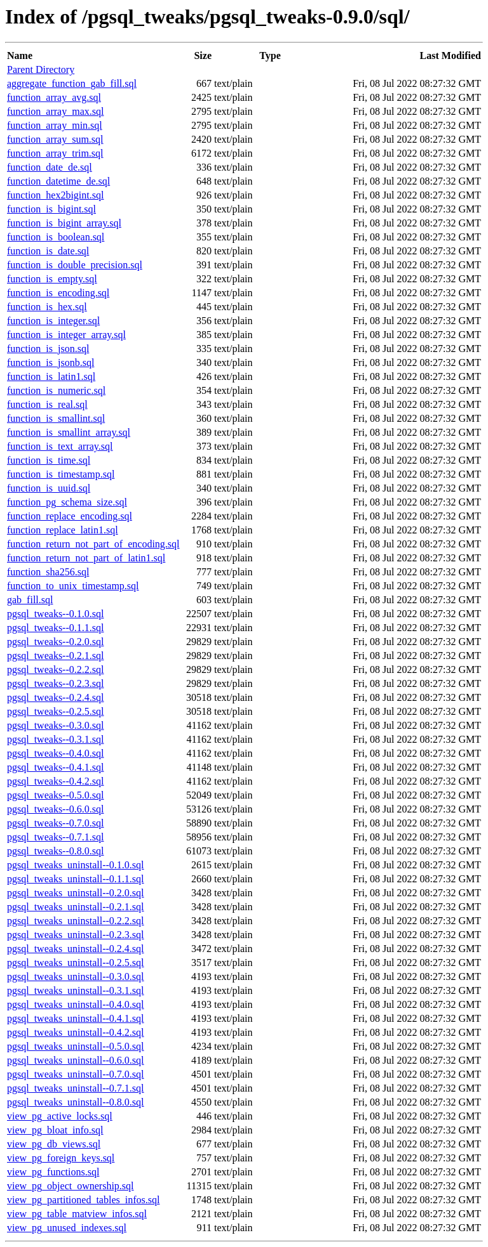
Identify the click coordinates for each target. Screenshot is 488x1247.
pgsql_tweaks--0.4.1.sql (55, 767)
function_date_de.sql (49, 167)
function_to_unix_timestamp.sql (73, 585)
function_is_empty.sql (52, 278)
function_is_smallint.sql (56, 418)
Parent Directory (40, 69)
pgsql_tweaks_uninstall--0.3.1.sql (75, 990)
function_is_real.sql (47, 404)
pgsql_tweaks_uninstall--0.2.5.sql (75, 962)
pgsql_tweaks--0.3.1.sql (55, 739)
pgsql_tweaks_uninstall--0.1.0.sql (75, 864)
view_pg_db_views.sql (53, 1144)
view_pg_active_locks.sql (59, 1116)
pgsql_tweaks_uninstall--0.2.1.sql (75, 906)
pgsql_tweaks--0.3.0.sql (55, 725)
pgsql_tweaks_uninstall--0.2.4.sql (75, 948)
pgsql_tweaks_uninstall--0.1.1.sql (75, 878)
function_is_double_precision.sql (74, 264)
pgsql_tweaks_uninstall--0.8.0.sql (75, 1102)
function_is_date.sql (48, 250)
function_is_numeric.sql (56, 390)
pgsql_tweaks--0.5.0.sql (55, 795)
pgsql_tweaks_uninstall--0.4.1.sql (75, 1018)
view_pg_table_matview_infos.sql (77, 1213)
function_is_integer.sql (53, 320)
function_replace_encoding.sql (69, 516)
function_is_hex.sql (47, 306)
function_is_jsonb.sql (50, 362)
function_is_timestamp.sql (60, 474)
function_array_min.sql (54, 125)
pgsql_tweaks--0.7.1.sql (55, 837)
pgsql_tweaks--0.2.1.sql (55, 655)
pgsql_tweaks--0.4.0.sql (55, 753)
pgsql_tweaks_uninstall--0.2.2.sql (75, 920)
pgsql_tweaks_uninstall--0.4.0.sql (75, 1004)
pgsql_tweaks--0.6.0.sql (55, 809)
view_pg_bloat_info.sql (55, 1130)
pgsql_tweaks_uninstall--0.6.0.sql (75, 1060)
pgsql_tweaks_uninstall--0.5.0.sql (75, 1046)
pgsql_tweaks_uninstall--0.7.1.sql (75, 1088)
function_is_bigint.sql (51, 209)
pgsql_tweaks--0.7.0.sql (55, 823)
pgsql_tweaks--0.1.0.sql (55, 613)
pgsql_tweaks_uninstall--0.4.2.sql (75, 1032)
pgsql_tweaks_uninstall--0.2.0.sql (75, 892)
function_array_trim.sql (55, 153)
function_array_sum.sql (55, 139)
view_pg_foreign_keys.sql (60, 1157)
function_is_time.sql (48, 460)
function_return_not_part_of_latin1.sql (86, 557)
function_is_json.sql (48, 348)
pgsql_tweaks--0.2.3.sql (55, 683)
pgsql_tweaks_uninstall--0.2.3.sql (75, 934)
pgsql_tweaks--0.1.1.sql (55, 627)
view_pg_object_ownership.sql (70, 1185)
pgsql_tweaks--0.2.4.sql (55, 697)
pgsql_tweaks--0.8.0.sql (55, 850)
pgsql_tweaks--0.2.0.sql (55, 641)
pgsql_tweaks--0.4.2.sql (55, 781)
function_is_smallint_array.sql (68, 432)
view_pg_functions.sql (53, 1171)
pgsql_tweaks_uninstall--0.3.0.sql (75, 976)
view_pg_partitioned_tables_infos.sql (83, 1199)
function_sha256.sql (48, 571)
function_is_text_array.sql (59, 446)
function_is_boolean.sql (55, 237)
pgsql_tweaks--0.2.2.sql (55, 669)
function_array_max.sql (55, 111)
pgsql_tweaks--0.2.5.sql (55, 711)
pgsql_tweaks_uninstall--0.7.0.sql (75, 1074)
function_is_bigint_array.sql (64, 223)
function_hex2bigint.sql (55, 195)
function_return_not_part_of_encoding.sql (93, 544)
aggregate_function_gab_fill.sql (72, 83)
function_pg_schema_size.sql (67, 502)
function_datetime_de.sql (58, 181)
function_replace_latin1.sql (62, 530)
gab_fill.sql (30, 599)
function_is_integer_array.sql (66, 334)
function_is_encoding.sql (58, 292)
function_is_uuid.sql (48, 488)
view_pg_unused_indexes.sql (66, 1227)
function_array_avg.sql (54, 97)
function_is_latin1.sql (51, 376)
